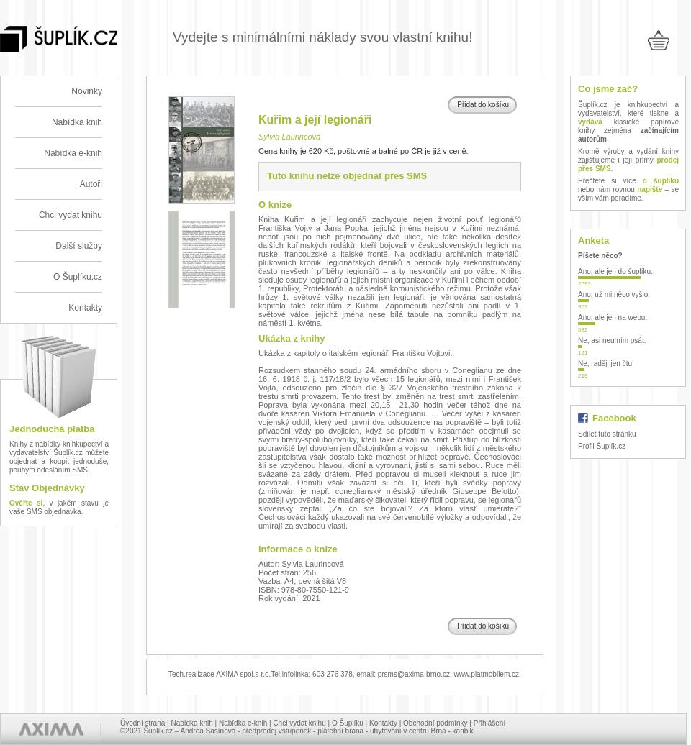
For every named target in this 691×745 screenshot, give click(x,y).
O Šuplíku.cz (77, 277)
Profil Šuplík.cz (601, 446)
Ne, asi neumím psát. (612, 340)
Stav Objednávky (47, 488)
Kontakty (85, 308)
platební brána (340, 731)
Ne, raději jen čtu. (606, 363)
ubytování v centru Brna (408, 731)
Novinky (86, 91)
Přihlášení (489, 723)
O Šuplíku (347, 723)
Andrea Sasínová (208, 731)
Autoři (91, 184)
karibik (463, 731)
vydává (590, 122)
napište (649, 189)
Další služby (78, 246)
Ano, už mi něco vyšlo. (614, 294)
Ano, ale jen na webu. (612, 317)
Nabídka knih (77, 122)
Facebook (614, 418)
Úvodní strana (142, 723)
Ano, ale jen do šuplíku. (615, 271)
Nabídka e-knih (73, 153)
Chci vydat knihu (70, 215)
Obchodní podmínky (435, 723)
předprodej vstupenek (276, 731)
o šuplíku (661, 181)
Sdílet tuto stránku (607, 434)
